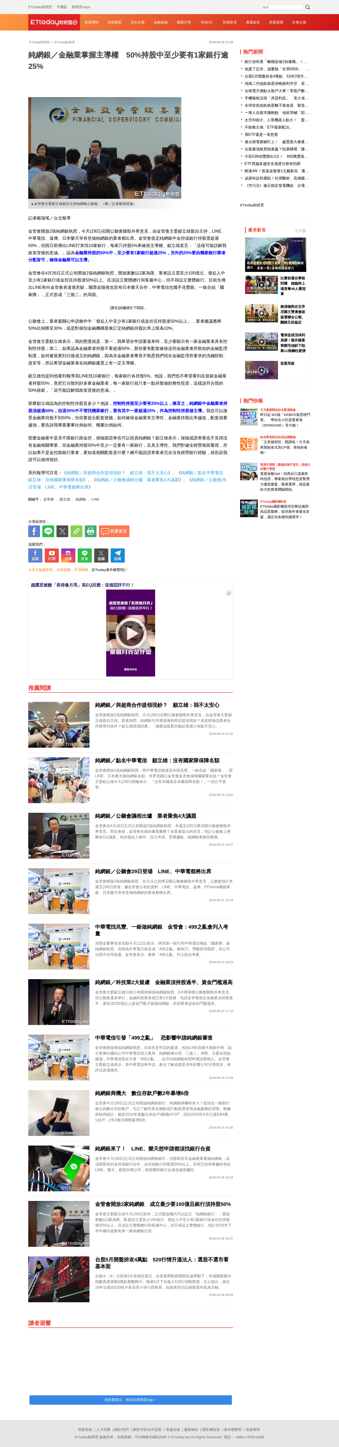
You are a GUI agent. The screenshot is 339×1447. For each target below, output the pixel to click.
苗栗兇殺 (287, 363)
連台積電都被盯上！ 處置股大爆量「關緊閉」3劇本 (289, 142)
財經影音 (230, 22)
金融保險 (161, 22)
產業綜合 (253, 22)
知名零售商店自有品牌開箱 (277, 437)
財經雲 (54, 22)
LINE (95, 499)
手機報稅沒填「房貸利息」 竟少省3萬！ (280, 98)
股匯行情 (184, 22)
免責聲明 (253, 1429)
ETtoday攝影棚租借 (273, 501)
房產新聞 (276, 22)
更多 (300, 231)
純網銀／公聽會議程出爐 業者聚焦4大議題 (137, 479)
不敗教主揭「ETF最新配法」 (269, 127)
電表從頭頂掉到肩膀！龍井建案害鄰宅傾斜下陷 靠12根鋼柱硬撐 (293, 343)
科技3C (207, 22)
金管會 (48, 499)
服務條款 (191, 1429)
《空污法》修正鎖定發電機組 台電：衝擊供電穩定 (288, 186)
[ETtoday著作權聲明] (108, 570)
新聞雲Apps (81, 2)
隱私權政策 (211, 1429)
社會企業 (299, 22)
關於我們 (121, 1429)
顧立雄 (65, 499)
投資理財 (92, 22)
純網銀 (81, 499)
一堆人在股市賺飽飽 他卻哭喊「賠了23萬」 (282, 113)
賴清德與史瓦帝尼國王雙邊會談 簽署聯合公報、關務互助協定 (293, 315)
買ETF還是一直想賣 (261, 135)
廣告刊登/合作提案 (147, 1429)
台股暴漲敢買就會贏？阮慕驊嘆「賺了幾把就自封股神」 (292, 149)
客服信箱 (173, 1429)
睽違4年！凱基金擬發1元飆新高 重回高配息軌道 (286, 171)
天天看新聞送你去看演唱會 (277, 410)
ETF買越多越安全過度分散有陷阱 (273, 164)
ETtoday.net (180, 1437)
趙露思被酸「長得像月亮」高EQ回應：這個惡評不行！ (82, 585)
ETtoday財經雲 (252, 205)
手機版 (61, 2)
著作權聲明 (233, 1429)
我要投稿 (85, 1429)
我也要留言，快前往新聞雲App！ (131, 1400)
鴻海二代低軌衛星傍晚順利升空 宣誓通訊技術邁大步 (290, 84)
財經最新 (115, 22)
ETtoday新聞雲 (40, 2)
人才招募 (103, 1429)
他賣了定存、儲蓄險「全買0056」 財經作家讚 (285, 69)
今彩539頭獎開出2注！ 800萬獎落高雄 (278, 156)
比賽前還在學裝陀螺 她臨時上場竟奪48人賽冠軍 (293, 286)
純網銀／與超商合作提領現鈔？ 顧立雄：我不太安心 (117, 472)
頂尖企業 (138, 22)
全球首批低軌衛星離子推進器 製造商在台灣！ (284, 105)
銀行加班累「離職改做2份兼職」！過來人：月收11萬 (289, 62)
